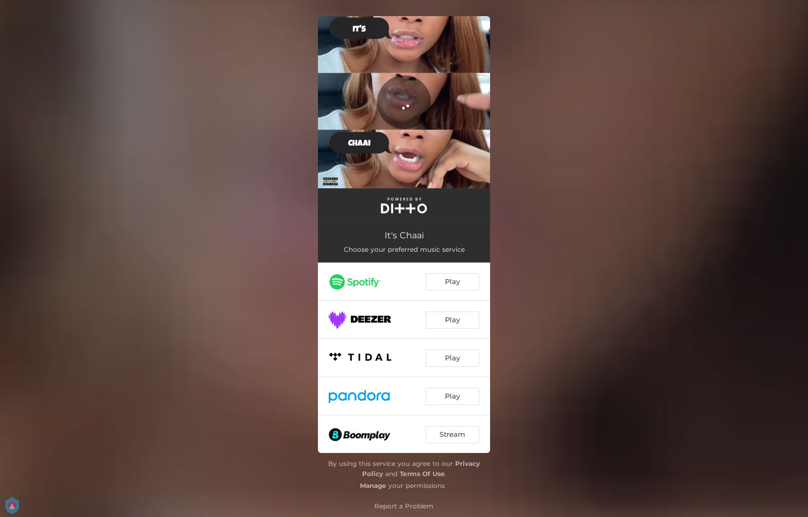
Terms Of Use (422, 474)
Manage (373, 485)
